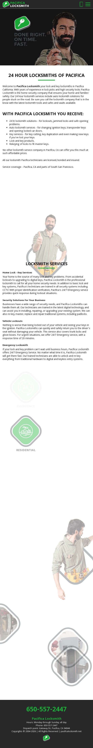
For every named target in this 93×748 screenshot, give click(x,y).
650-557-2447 (46, 710)
